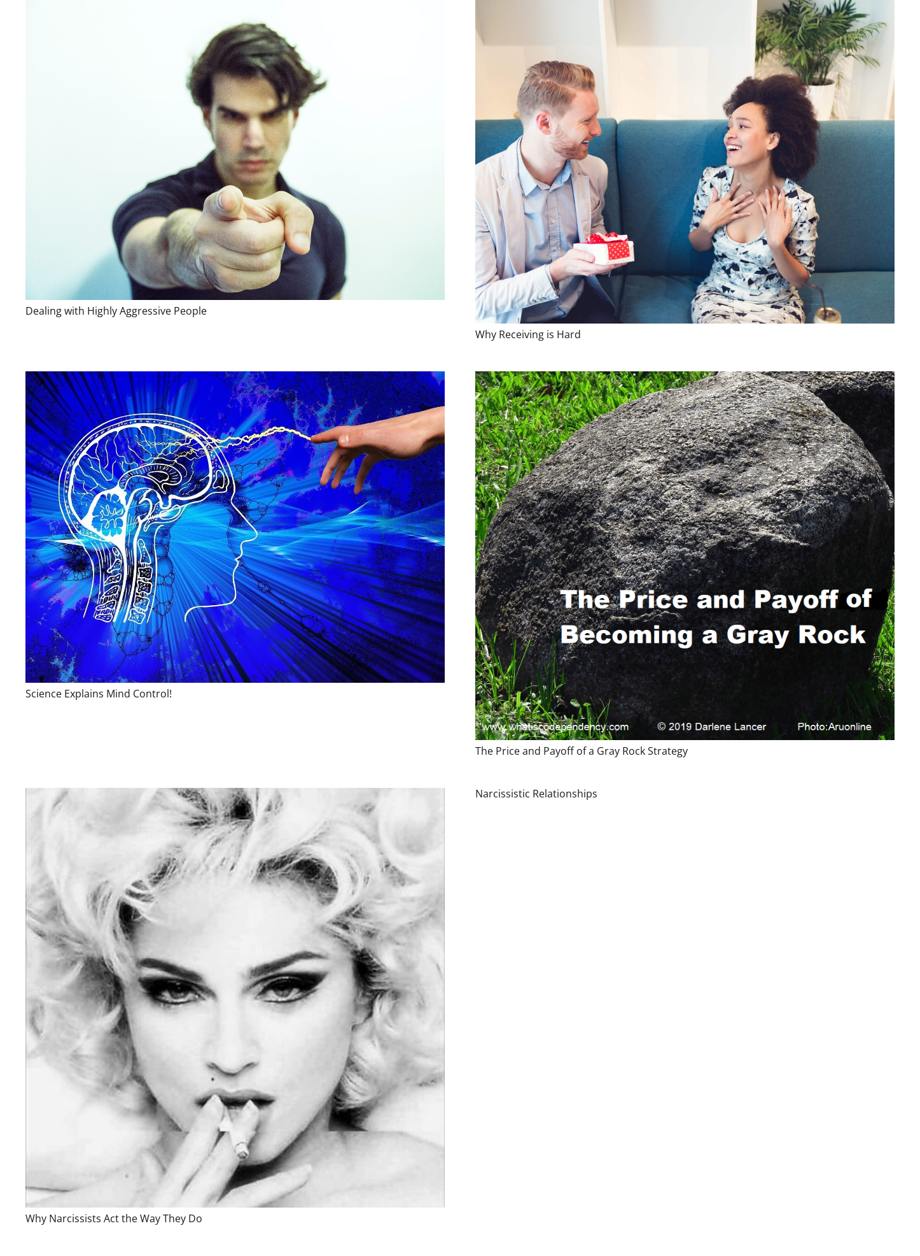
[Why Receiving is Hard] (685, 162)
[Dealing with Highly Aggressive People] (235, 150)
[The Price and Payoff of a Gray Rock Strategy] (685, 555)
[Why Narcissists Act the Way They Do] (235, 998)
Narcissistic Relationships (536, 794)
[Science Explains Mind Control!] (235, 527)
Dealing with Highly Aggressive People (116, 311)
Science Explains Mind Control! (98, 694)
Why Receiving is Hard (528, 334)
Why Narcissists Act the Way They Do (113, 1218)
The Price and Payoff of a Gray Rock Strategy (581, 751)
